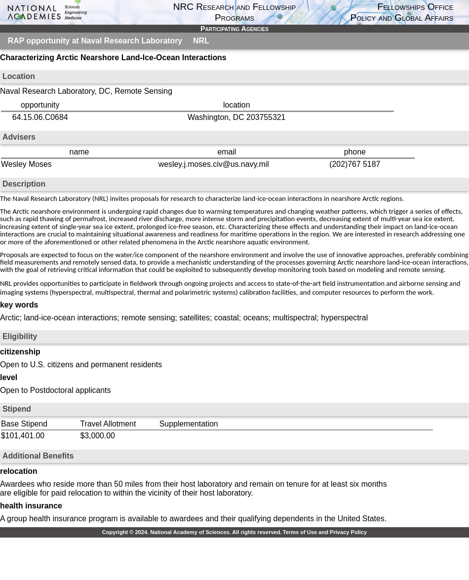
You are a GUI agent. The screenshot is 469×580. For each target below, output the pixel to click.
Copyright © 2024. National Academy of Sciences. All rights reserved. (192, 532)
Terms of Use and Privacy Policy (325, 532)
